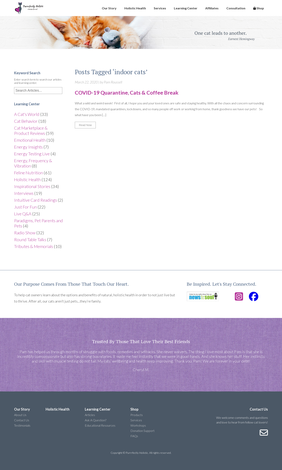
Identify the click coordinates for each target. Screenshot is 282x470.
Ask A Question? (95, 420)
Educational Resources (100, 425)
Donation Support (142, 430)
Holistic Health (135, 8)
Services (160, 8)
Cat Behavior (26, 121)
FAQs (134, 436)
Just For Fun (25, 206)
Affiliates (212, 8)
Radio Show (24, 232)
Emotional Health (30, 140)
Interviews (23, 193)
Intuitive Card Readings (35, 200)
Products (136, 415)
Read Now (85, 125)
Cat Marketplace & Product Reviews (31, 130)
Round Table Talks (30, 239)
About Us (20, 415)
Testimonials (22, 425)
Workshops (138, 425)
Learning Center (185, 8)
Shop (258, 8)
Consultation (235, 8)
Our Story (109, 8)
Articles (90, 415)
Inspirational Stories (32, 186)
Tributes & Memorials (33, 246)
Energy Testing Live (32, 153)
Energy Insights (28, 147)
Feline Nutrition (28, 172)
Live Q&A (22, 213)
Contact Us (21, 420)
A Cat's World (26, 114)
